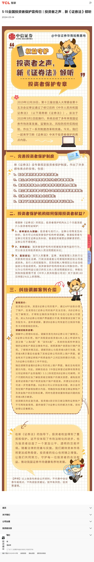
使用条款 (23, 553)
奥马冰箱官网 (6, 545)
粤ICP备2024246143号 (10, 553)
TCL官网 (5, 541)
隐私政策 (32, 553)
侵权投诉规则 (41, 553)
